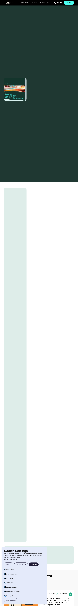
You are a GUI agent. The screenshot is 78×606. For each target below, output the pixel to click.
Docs (39, 2)
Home (22, 2)
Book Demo (69, 2)
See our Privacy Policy (10, 559)
